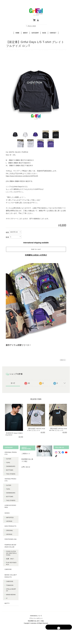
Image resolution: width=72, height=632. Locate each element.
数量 (7, 237)
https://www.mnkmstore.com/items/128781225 (22, 175)
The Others (10, 473)
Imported (9, 517)
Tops (8, 462)
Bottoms (9, 469)
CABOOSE (7, 568)
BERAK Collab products (10, 575)
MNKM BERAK (10, 594)
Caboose (9, 581)
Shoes (6, 512)
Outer (8, 458)
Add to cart (36, 249)
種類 (7, 232)
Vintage (9, 520)
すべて (13, 382)
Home (17, 32)
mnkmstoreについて (36, 614)
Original (9, 530)
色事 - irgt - (10, 558)
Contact (53, 32)
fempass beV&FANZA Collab (10, 545)
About (25, 32)
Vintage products (10, 479)
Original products (10, 452)
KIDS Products (10, 525)
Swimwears (10, 465)
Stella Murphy (11, 589)
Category (35, 32)
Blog (44, 32)
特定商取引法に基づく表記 (27, 459)
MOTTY (6, 602)
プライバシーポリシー (36, 616)
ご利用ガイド (25, 453)
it (6, 597)
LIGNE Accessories (10, 505)
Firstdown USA (10, 538)
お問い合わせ (25, 466)
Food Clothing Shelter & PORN (11, 552)
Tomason (9, 584)
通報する (62, 359)
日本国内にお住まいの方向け (36, 254)
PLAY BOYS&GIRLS (11, 562)
